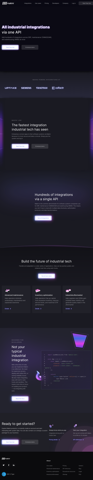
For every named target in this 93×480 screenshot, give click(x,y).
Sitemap (65, 474)
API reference (66, 468)
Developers (55, 3)
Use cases (38, 3)
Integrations (27, 3)
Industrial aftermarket (53, 474)
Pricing (47, 3)
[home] (8, 3)
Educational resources (69, 471)
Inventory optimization (53, 471)
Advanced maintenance (53, 468)
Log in (74, 3)
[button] (28, 3)
